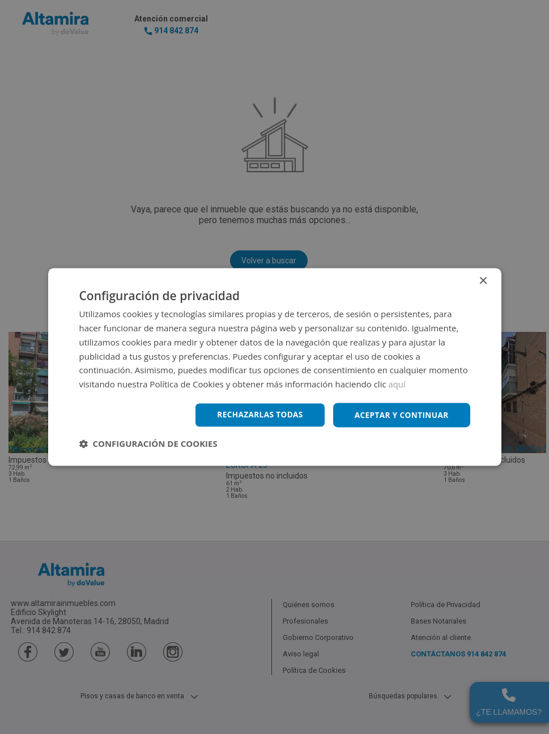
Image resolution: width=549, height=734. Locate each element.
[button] (148, 444)
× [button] (483, 281)
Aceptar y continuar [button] (400, 414)
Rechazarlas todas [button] (256, 414)
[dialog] (274, 367)
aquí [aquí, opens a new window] (397, 384)
